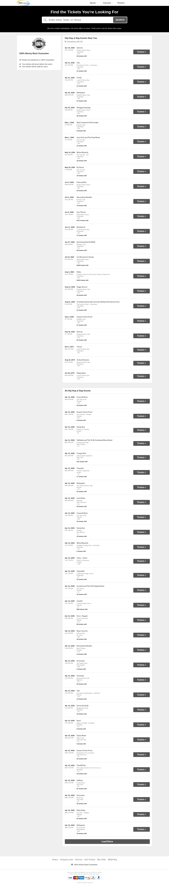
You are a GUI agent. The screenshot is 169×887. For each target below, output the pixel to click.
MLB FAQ (112, 860)
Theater (122, 3)
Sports (94, 3)
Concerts (108, 3)
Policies (78, 860)
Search (119, 20)
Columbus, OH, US (74, 42)
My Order (101, 860)
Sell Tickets (89, 860)
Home (55, 860)
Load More (107, 841)
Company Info (66, 860)
